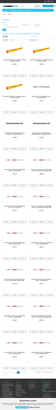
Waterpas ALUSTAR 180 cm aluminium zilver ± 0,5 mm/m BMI (41, 243)
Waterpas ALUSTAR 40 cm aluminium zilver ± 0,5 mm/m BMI (41, 353)
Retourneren (18, 388)
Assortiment (13, 10)
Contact (27, 10)
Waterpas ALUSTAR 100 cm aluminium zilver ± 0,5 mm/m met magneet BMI (41, 170)
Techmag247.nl (46, 395)
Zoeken (9, 14)
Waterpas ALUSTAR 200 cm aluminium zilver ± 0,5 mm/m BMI (14, 316)
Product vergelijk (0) (34, 36)
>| (6, 375)
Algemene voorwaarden (21, 392)
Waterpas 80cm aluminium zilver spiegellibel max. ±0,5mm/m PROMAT (41, 133)
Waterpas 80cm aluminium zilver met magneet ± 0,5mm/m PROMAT (15, 133)
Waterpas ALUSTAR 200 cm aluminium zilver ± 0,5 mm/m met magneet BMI (41, 316)
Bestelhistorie (32, 387)
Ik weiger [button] (26, 407)
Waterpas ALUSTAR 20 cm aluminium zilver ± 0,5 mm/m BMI (41, 279)
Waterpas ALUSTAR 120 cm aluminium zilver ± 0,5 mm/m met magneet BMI (41, 206)
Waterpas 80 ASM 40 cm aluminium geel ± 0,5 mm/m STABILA (14, 60)
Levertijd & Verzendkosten (19, 394)
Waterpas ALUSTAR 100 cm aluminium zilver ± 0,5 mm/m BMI (14, 170)
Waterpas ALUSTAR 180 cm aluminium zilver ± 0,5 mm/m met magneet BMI (14, 279)
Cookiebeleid (19, 387)
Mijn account (32, 384)
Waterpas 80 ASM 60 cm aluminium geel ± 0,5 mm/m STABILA (41, 60)
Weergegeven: (33, 40)
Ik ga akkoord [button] (19, 407)
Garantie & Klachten (20, 391)
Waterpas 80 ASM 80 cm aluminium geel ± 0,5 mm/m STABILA (14, 97)
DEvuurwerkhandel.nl (47, 396)
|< (3, 372)
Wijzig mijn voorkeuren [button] (34, 407)
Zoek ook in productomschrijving (9, 27)
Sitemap (31, 388)
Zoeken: (4, 22)
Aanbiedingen (32, 385)
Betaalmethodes (19, 390)
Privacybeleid (19, 385)
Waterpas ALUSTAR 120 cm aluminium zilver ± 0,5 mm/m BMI (14, 206)
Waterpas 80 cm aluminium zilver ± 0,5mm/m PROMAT (41, 97)
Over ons (20, 10)
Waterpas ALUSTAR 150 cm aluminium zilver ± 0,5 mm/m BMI (14, 243)
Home (6, 10)
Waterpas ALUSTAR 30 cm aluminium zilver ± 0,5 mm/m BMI (15, 353)
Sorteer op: (5, 40)
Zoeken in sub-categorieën (37, 25)
